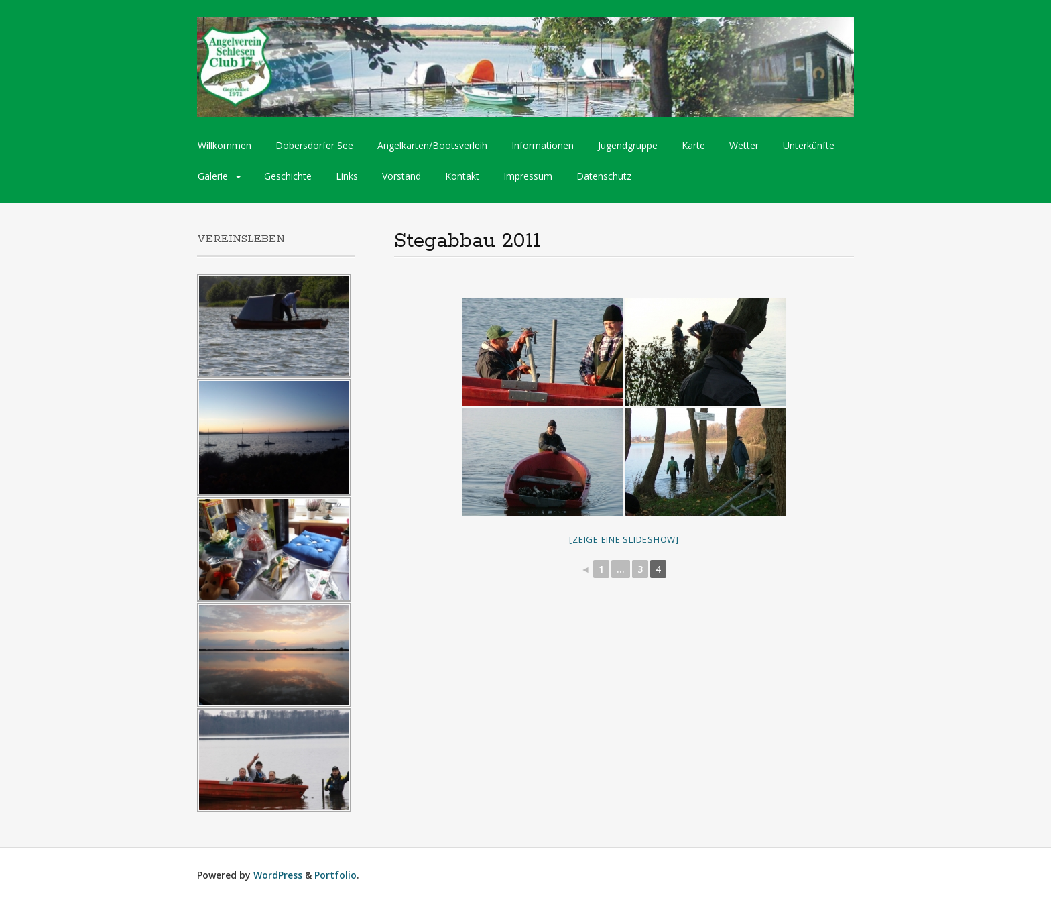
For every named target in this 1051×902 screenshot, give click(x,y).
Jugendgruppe (628, 145)
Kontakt (462, 176)
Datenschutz (603, 176)
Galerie (213, 176)
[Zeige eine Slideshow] (624, 539)
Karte (693, 145)
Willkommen (224, 145)
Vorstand (401, 176)
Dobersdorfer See (314, 145)
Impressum (527, 176)
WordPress (277, 874)
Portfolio (335, 874)
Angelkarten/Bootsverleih (432, 145)
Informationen (542, 145)
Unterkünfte (808, 145)
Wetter (744, 145)
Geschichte (288, 176)
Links (347, 176)
